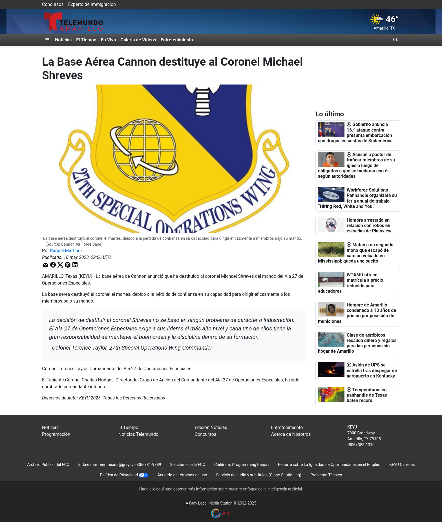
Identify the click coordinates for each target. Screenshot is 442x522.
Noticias (63, 40)
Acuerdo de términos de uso (182, 475)
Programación (56, 434)
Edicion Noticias (211, 427)
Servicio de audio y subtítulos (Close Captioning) (258, 475)
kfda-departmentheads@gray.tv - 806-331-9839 (119, 464)
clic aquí (156, 489)
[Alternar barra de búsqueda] (395, 40)
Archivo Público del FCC (48, 464)
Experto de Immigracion (92, 4)
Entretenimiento (177, 40)
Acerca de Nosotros (291, 434)
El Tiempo (86, 40)
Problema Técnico (326, 475)
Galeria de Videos (138, 40)
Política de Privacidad (119, 475)
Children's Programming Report (241, 464)
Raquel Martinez (66, 250)
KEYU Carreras (402, 464)
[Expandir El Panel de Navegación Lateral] (47, 40)
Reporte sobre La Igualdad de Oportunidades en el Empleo (329, 464)
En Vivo (108, 40)
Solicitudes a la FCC (187, 464)
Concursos (53, 4)
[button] (45, 264)
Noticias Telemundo (138, 434)
